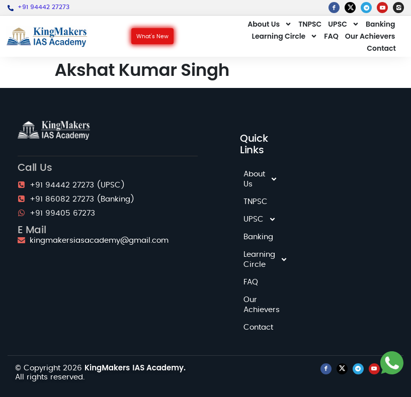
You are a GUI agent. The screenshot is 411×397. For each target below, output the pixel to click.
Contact (381, 48)
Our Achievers (370, 36)
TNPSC (309, 24)
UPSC (343, 24)
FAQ (331, 36)
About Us (270, 24)
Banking (380, 24)
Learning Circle (285, 36)
